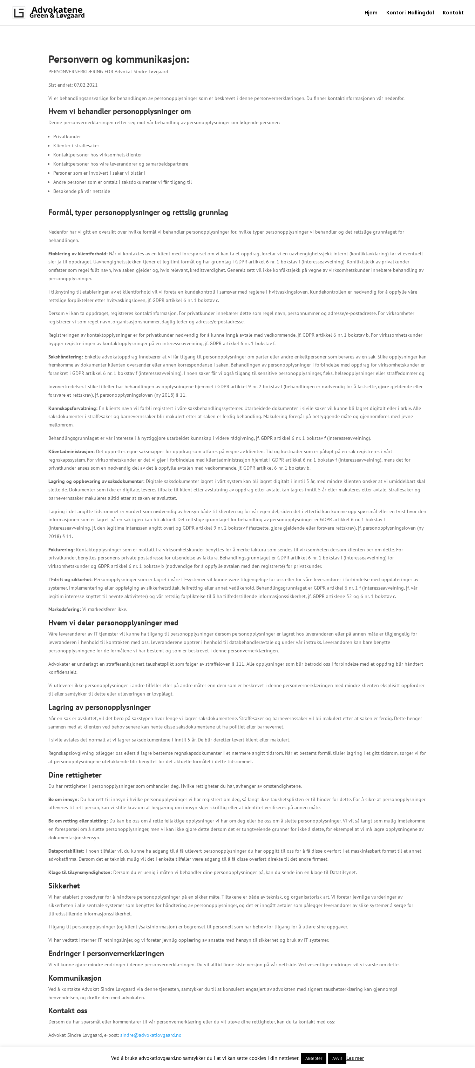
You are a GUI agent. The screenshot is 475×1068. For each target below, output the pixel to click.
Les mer (355, 1058)
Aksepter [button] (313, 1058)
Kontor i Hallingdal (410, 13)
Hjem (371, 13)
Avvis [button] (337, 1058)
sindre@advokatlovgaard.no (151, 1035)
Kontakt (453, 13)
